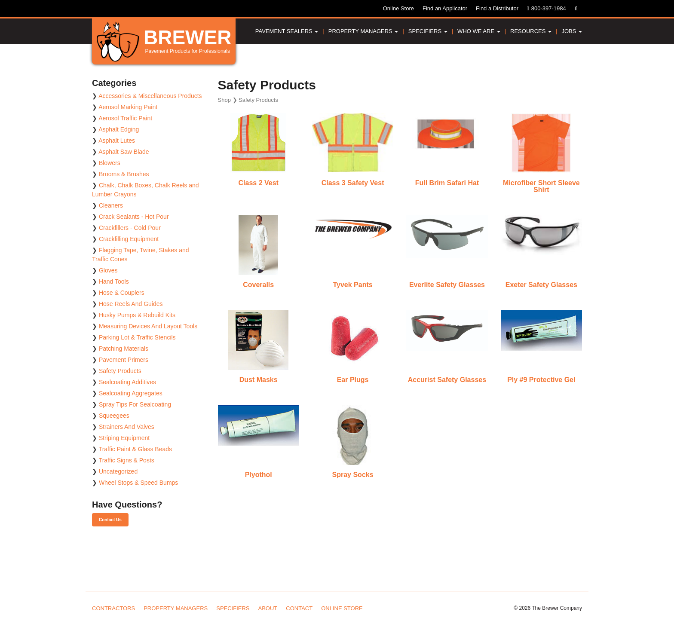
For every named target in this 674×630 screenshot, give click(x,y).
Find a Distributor (497, 8)
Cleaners (111, 205)
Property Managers (363, 31)
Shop (224, 100)
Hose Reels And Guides (131, 303)
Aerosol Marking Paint (127, 107)
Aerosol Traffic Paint (125, 118)
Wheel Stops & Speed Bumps (138, 482)
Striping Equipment (124, 437)
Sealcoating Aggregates (130, 393)
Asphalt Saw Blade (123, 151)
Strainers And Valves (126, 426)
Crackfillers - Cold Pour (130, 227)
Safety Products (120, 370)
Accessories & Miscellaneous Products (150, 95)
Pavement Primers (123, 359)
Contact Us (110, 519)
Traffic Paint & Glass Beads (135, 449)
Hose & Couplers (121, 292)
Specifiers (427, 31)
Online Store (398, 8)
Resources (530, 31)
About (268, 608)
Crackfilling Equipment (129, 238)
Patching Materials (123, 348)
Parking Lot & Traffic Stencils (137, 337)
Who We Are (478, 31)
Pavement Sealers (287, 31)
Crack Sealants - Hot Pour (134, 216)
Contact (299, 608)
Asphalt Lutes (116, 140)
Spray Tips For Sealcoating (135, 404)
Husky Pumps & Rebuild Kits (137, 315)
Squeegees (114, 415)
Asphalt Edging (118, 129)
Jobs (571, 31)
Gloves (108, 270)
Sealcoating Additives (127, 382)
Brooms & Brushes (124, 174)
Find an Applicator (445, 8)
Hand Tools (114, 281)
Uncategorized (118, 471)
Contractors (113, 608)
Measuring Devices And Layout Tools (148, 326)
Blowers (109, 162)
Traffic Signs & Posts (126, 460)
